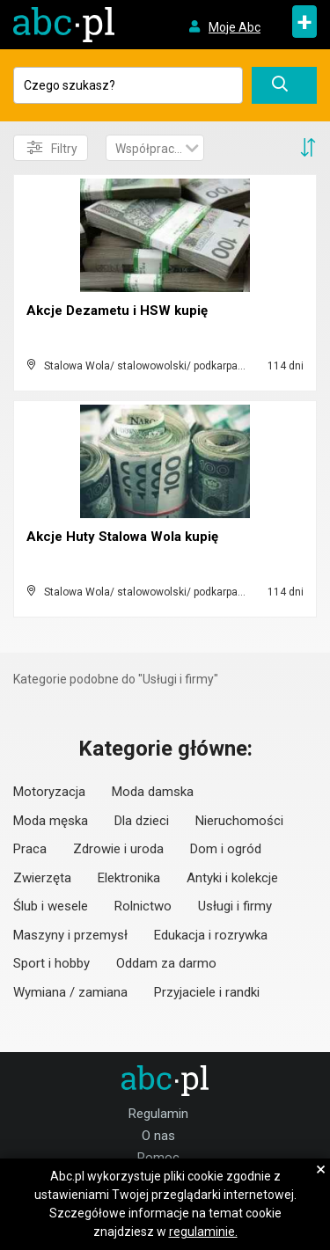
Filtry (52, 148)
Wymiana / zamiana (70, 992)
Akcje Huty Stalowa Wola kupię (122, 537)
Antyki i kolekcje (232, 878)
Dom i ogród (225, 849)
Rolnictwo (143, 906)
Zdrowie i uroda (118, 849)
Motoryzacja (49, 792)
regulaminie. (203, 1231)
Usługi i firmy (235, 906)
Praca (30, 849)
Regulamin (158, 1114)
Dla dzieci (141, 821)
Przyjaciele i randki (207, 992)
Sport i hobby (51, 963)
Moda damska (153, 792)
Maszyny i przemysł (70, 935)
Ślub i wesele (50, 906)
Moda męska (50, 821)
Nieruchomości (239, 821)
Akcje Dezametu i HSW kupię (117, 310)
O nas (158, 1136)
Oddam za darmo (166, 963)
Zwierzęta (42, 878)
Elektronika (129, 878)
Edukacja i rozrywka (211, 935)
